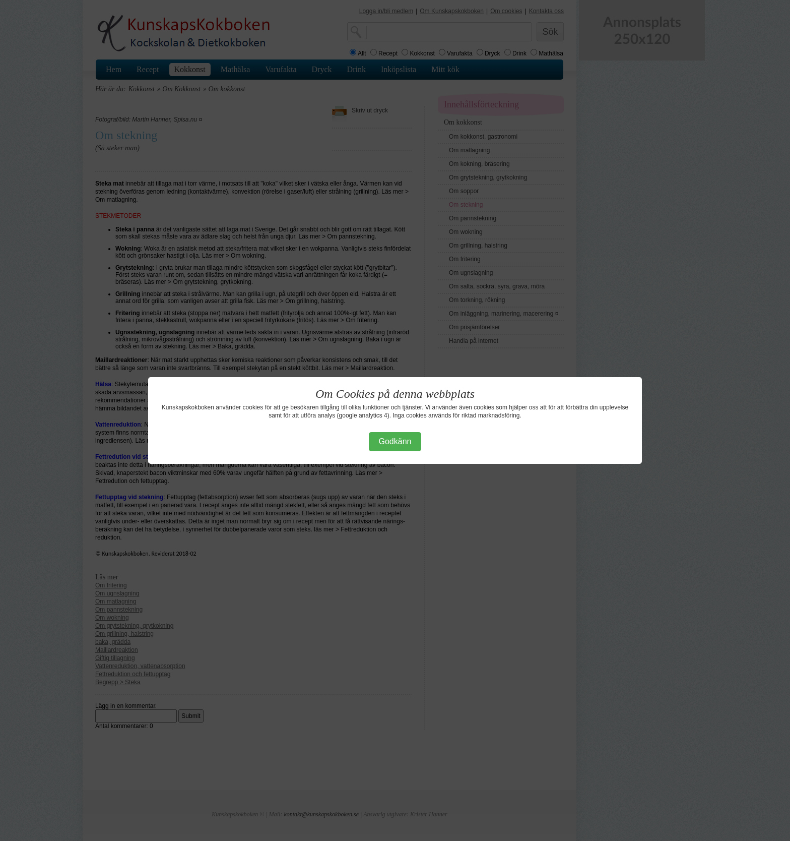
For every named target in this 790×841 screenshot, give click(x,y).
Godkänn (395, 441)
